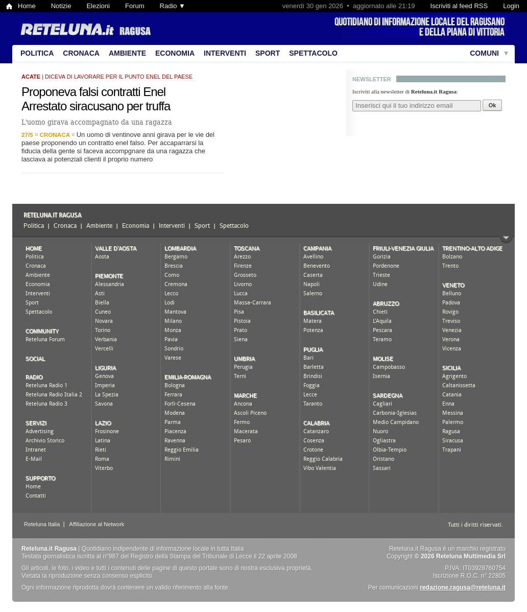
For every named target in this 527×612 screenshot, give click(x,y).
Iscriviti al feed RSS (459, 6)
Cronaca (81, 53)
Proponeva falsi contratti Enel (93, 92)
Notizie (61, 6)
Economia (175, 53)
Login (511, 6)
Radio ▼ (172, 6)
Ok (492, 105)
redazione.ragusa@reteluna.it (463, 587)
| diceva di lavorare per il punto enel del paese (107, 77)
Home (27, 6)
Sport (267, 53)
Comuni (484, 53)
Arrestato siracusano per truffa (95, 106)
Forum (135, 6)
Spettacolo (313, 53)
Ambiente (127, 53)
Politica (37, 53)
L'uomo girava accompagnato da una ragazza (96, 122)
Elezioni (98, 6)
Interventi (225, 53)
